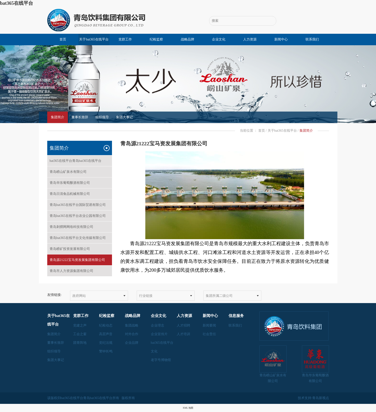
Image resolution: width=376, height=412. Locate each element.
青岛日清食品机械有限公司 (80, 193)
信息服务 (236, 316)
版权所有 (128, 398)
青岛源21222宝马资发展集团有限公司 (80, 259)
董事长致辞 (79, 117)
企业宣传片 (159, 334)
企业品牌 (131, 342)
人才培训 (183, 334)
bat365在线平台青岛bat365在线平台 (80, 160)
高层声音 (105, 334)
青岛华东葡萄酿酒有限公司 (80, 182)
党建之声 (80, 325)
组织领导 (102, 117)
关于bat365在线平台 (93, 39)
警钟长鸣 (105, 351)
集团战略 (131, 325)
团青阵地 (80, 342)
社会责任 (209, 334)
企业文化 (218, 39)
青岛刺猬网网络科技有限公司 (80, 226)
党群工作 (125, 39)
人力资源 (250, 39)
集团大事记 (124, 117)
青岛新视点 (320, 398)
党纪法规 (105, 342)
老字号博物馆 (161, 360)
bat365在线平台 (16, 3)
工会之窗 (80, 334)
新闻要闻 (209, 325)
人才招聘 (183, 325)
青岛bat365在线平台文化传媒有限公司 (80, 237)
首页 (62, 39)
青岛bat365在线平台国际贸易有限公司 (80, 204)
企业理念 (157, 325)
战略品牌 (187, 39)
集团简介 (57, 117)
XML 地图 (188, 407)
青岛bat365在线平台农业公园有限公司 (80, 215)
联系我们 (312, 39)
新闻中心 (281, 39)
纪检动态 (105, 325)
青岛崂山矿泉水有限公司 (80, 171)
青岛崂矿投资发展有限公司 (80, 248)
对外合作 (131, 334)
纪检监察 (156, 39)
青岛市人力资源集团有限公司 (80, 270)
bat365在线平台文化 (162, 347)
